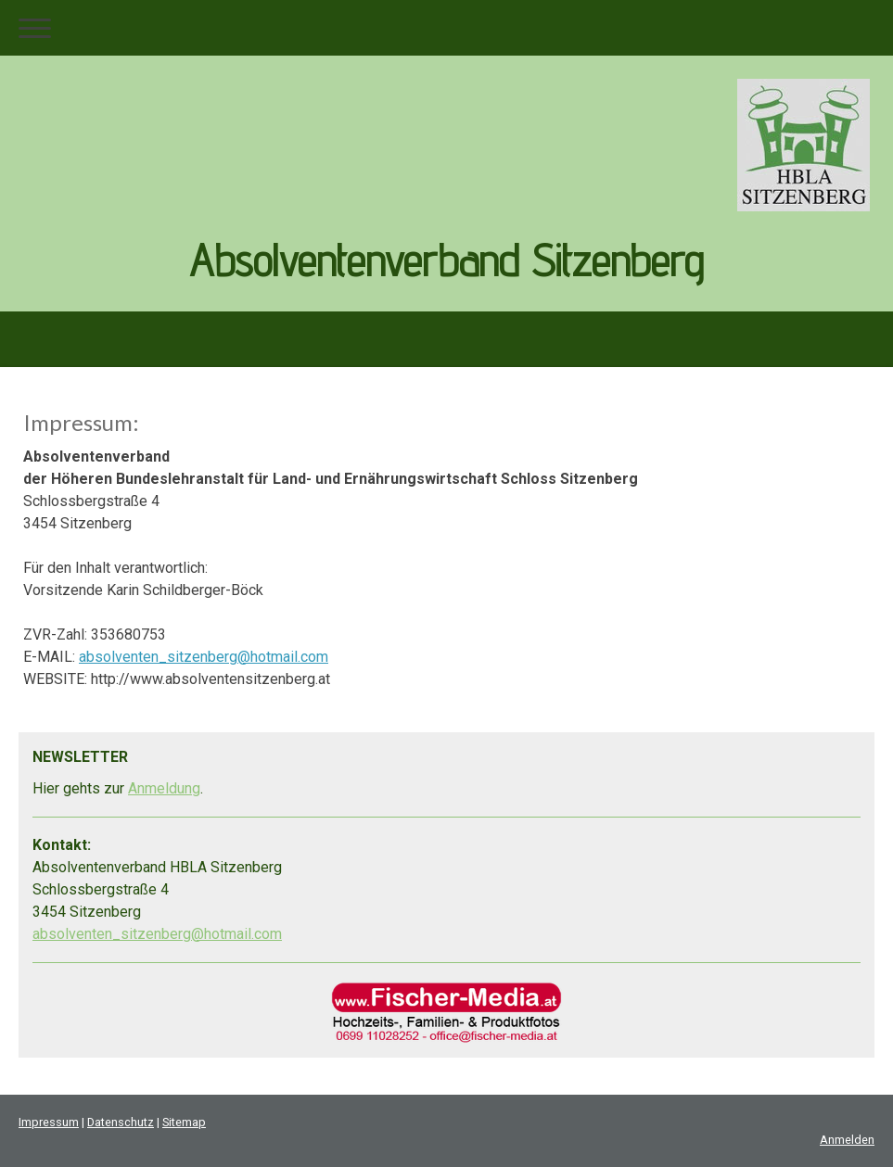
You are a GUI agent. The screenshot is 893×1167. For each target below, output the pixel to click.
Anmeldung (164, 788)
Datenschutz (120, 1122)
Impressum (49, 1122)
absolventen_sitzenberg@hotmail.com (203, 657)
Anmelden (847, 1140)
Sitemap (184, 1122)
